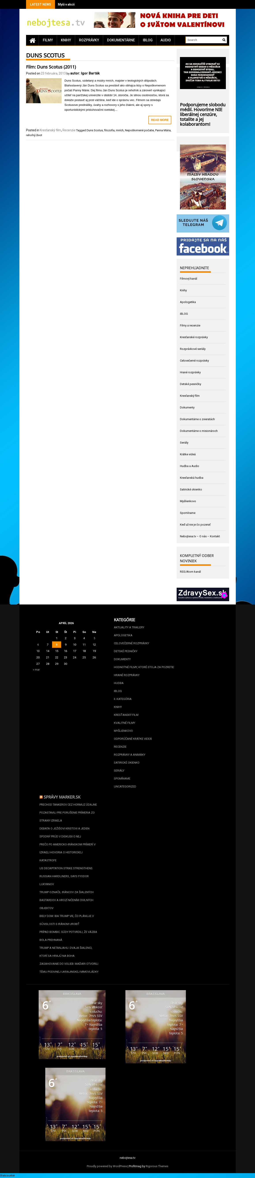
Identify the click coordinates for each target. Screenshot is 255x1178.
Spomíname (187, 513)
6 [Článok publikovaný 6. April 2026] (38, 644)
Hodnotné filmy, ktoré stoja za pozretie (144, 667)
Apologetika (188, 302)
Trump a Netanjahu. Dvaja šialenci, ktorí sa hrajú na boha (66, 951)
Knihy (66, 40)
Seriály (184, 442)
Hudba (119, 683)
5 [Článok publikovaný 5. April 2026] (94, 638)
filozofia (109, 130)
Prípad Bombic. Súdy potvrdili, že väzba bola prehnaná (68, 936)
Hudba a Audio (189, 466)
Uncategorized (125, 786)
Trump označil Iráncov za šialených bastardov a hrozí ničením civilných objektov (67, 900)
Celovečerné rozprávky (194, 360)
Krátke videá (188, 454)
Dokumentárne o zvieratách (197, 419)
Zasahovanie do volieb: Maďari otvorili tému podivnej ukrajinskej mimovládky (69, 967)
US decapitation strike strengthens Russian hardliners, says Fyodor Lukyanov (66, 876)
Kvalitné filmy (124, 722)
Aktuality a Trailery (129, 627)
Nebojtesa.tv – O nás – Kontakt (200, 536)
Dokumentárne (121, 40)
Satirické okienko (191, 489)
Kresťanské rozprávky (194, 337)
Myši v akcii (66, 4)
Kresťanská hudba (191, 477)
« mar (36, 669)
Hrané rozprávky (190, 372)
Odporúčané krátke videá (133, 738)
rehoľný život (34, 135)
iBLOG (148, 40)
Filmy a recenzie (190, 325)
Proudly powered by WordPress (107, 1166)
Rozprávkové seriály (193, 349)
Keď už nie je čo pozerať (195, 524)
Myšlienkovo (188, 501)
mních (120, 130)
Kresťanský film (50, 130)
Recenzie (69, 130)
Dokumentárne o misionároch (199, 431)
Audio (166, 40)
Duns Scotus (95, 130)
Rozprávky (89, 40)
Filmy (48, 40)
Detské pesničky (190, 384)
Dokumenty (187, 407)
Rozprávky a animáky (129, 754)
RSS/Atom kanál (190, 571)
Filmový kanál (188, 278)
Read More (159, 120)
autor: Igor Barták (85, 73)
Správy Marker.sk (62, 796)
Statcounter (7, 1175)
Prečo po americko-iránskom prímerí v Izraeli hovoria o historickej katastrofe (68, 852)
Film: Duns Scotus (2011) (51, 66)
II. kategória (123, 699)
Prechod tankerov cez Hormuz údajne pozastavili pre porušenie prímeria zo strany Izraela (68, 812)
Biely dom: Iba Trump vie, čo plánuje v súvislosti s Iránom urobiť (67, 920)
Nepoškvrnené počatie (139, 130)
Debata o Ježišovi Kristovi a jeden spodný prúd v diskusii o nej (64, 832)
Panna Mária (163, 130)
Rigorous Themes (157, 1166)
